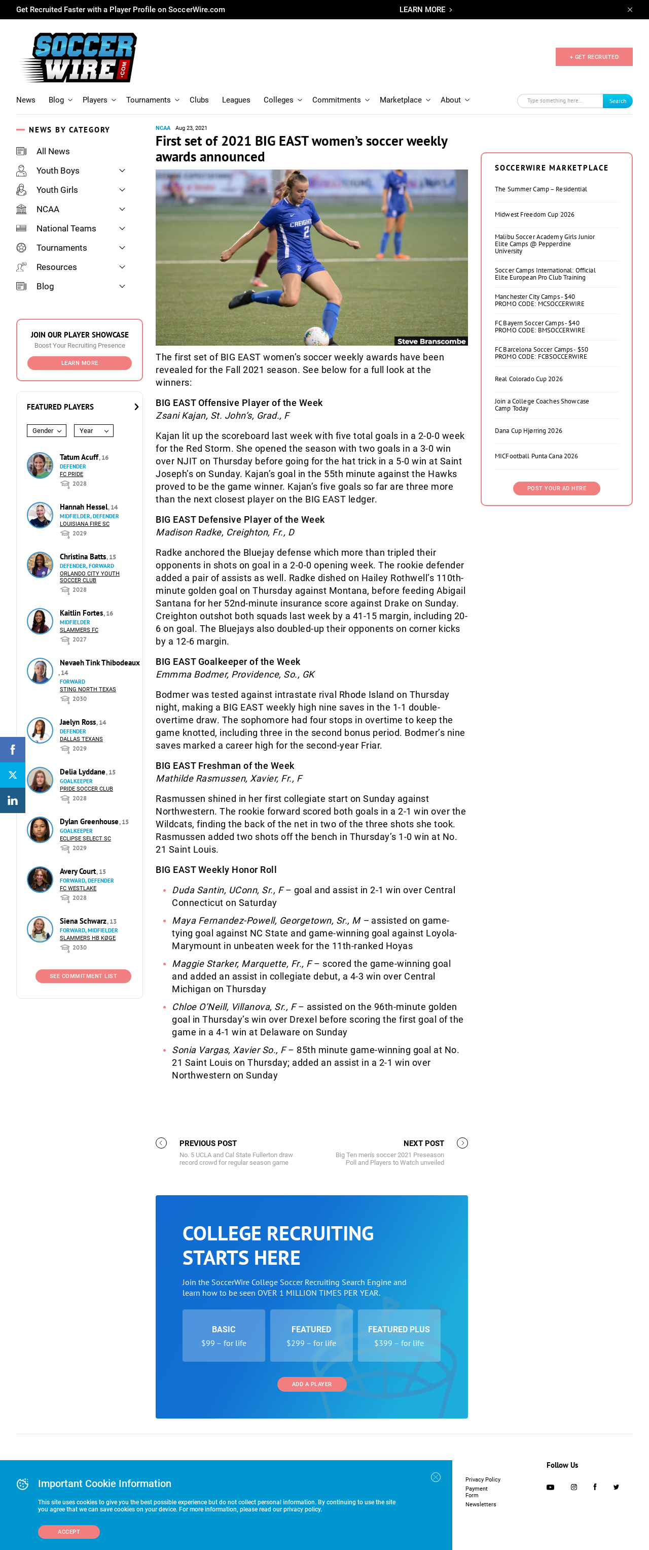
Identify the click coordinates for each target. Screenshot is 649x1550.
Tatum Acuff (80, 457)
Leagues (236, 100)
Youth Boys (48, 170)
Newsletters (480, 1504)
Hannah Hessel (85, 507)
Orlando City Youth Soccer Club (90, 577)
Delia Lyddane (83, 772)
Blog (56, 100)
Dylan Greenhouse (90, 821)
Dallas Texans (81, 739)
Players (95, 100)
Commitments (336, 100)
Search (618, 101)
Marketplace (401, 100)
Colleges (279, 100)
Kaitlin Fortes (82, 613)
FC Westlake (78, 888)
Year (86, 430)
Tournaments (148, 100)
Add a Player (312, 1384)
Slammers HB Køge (88, 938)
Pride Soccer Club (86, 789)
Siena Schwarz (84, 921)
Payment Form (476, 1492)
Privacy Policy (482, 1479)
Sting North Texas (88, 689)
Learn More (79, 363)
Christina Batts (84, 556)
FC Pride (71, 474)
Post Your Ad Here (557, 488)
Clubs (199, 100)
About (451, 100)
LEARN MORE (422, 9)
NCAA (37, 209)
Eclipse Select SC (85, 838)
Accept (69, 1532)
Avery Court (79, 871)
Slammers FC (79, 630)
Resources (46, 267)
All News (43, 151)
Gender (42, 430)
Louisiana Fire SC (85, 524)
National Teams (56, 228)
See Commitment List (84, 976)
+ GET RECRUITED (594, 57)
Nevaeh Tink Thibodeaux (100, 662)
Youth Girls (47, 190)
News (25, 100)
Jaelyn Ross (79, 722)
